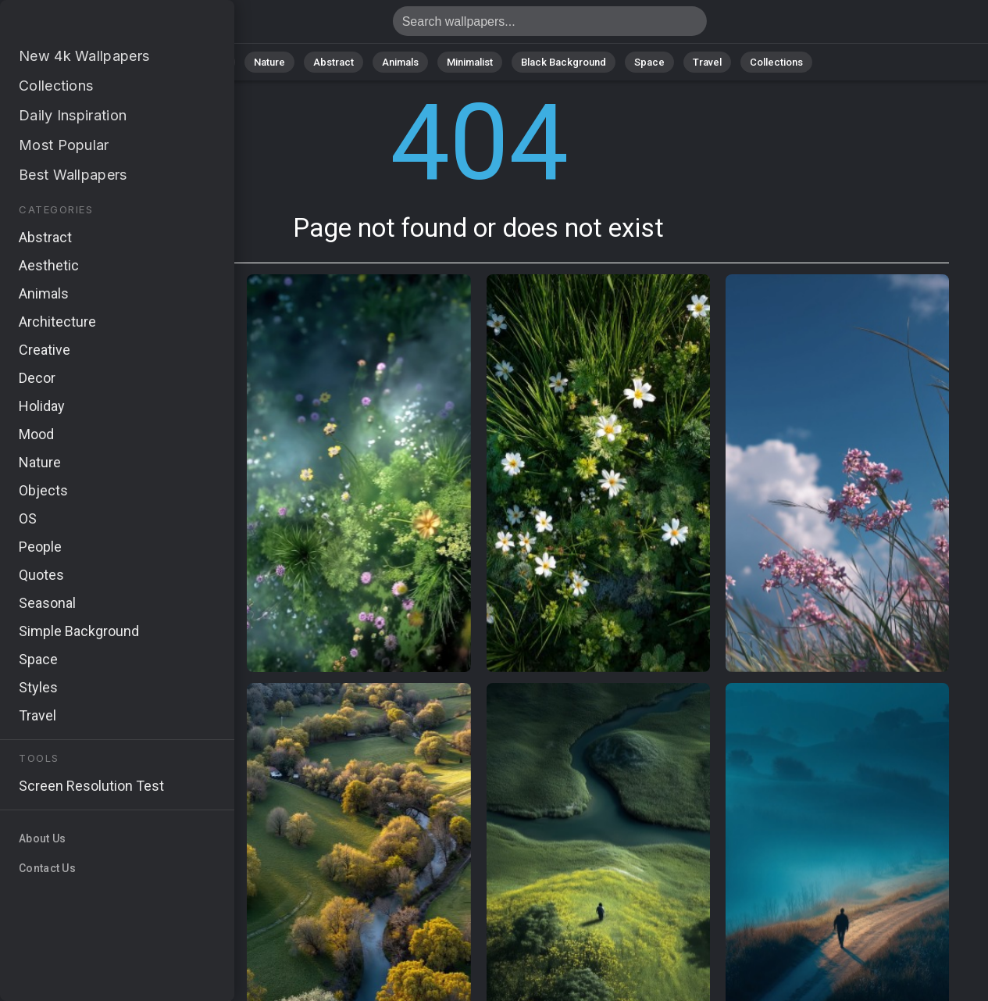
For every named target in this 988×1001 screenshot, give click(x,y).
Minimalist (470, 62)
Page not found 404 (94, 25)
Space (649, 62)
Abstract (333, 62)
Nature (269, 62)
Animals (400, 62)
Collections (776, 62)
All (220, 62)
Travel (707, 62)
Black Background (563, 62)
